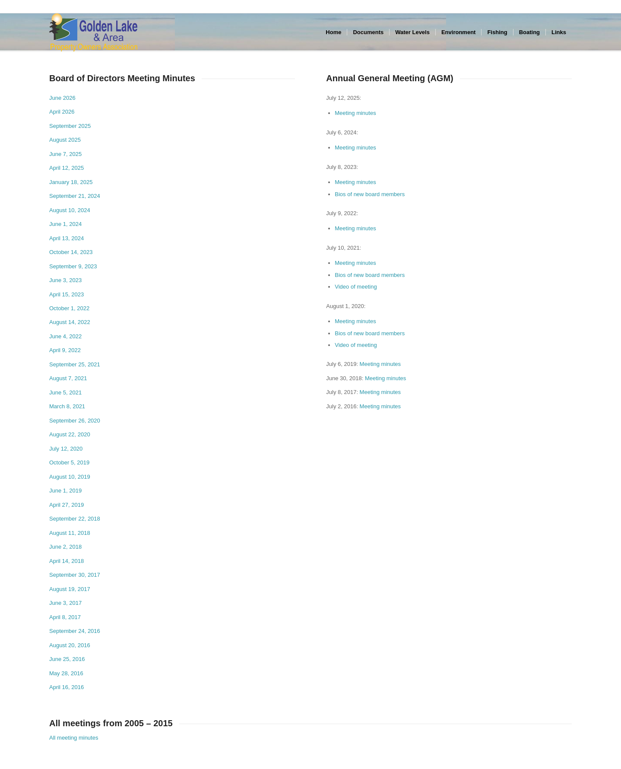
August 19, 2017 (69, 589)
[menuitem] (333, 32)
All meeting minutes (73, 737)
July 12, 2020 (65, 448)
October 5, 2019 (69, 462)
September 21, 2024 (74, 196)
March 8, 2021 (67, 406)
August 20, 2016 (69, 645)
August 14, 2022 (69, 322)
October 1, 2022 (69, 308)
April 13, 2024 (66, 238)
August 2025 (65, 140)
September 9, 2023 (73, 266)
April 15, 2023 (66, 294)
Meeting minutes (355, 113)
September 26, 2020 (74, 420)
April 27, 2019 (66, 505)
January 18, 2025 (70, 182)
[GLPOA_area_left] (93, 32)
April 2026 (62, 111)
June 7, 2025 (65, 154)
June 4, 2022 (65, 336)
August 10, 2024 (69, 210)
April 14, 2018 (66, 561)
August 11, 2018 (69, 533)
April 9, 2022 (65, 350)
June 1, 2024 (65, 224)
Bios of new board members (370, 194)
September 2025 (70, 126)
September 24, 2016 (74, 631)
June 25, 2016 (67, 659)
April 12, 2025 (66, 168)
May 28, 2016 (66, 673)
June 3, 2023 (65, 280)
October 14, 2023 (70, 252)
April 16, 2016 (66, 687)
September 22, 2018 (74, 518)
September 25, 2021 (74, 364)
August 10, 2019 (69, 476)
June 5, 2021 (65, 392)
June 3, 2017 (65, 603)
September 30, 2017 (74, 575)
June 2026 (62, 98)
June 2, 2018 (65, 546)
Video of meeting (356, 286)
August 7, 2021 (68, 378)
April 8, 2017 (65, 617)
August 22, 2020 (69, 434)
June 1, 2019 (65, 490)
